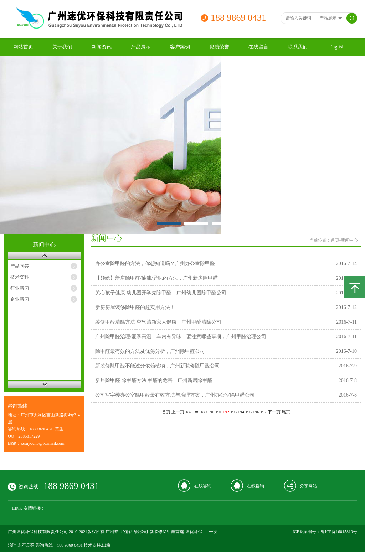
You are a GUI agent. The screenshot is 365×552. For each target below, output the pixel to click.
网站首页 (23, 47)
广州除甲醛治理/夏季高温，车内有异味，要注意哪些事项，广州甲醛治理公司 (180, 336)
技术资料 (19, 277)
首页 (335, 240)
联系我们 (298, 47)
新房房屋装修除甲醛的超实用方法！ (135, 307)
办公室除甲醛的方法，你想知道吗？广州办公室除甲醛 (155, 263)
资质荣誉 (219, 47)
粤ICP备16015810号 (338, 531)
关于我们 (62, 47)
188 (196, 411)
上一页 (177, 411)
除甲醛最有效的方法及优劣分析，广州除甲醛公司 (150, 351)
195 (248, 411)
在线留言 (258, 47)
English (337, 47)
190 (211, 411)
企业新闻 (19, 299)
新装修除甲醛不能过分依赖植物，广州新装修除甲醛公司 (157, 365)
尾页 (286, 411)
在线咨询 (202, 486)
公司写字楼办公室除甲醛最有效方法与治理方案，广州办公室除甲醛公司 (175, 395)
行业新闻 (19, 288)
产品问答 (19, 266)
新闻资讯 (102, 47)
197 (263, 411)
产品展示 (141, 47)
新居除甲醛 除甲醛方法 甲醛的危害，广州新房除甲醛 (153, 380)
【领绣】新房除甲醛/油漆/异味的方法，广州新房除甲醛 (156, 278)
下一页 (274, 411)
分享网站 (308, 486)
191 (218, 411)
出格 (106, 545)
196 (256, 411)
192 (226, 411)
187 (188, 411)
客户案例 (180, 47)
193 (233, 411)
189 (203, 411)
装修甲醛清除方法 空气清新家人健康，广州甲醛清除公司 (158, 322)
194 (241, 411)
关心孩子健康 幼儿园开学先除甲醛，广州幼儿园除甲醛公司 (160, 292)
